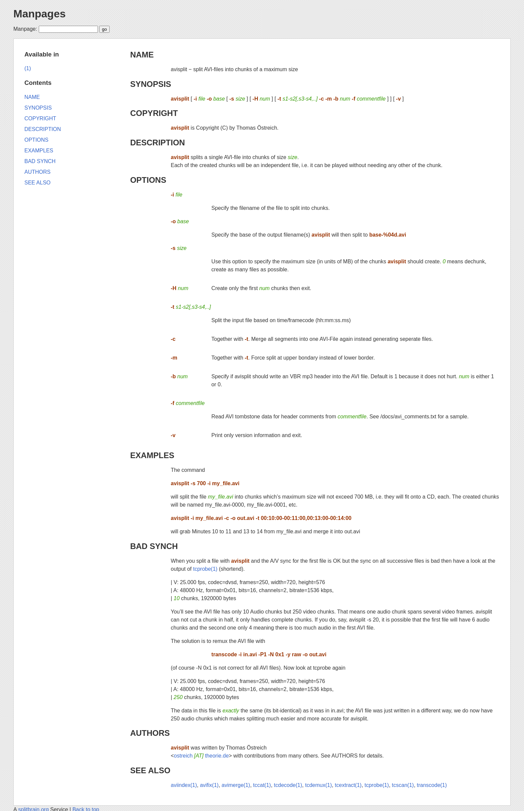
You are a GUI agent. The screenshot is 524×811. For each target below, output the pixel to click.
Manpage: (25, 29)
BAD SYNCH (154, 546)
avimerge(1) (236, 785)
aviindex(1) (184, 785)
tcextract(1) (348, 785)
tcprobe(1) (205, 569)
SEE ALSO (150, 770)
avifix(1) (209, 785)
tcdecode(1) (288, 785)
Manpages (39, 14)
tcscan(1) (403, 785)
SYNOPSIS (150, 84)
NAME (142, 54)
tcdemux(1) (318, 785)
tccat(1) (262, 785)
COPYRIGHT (154, 113)
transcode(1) (432, 785)
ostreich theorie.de (201, 756)
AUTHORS (150, 732)
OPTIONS (148, 179)
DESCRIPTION (157, 142)
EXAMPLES (152, 455)
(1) (27, 68)
